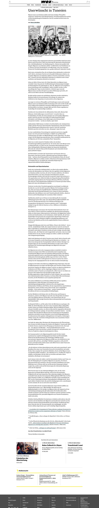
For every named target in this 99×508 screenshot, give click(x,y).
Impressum (68, 505)
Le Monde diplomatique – (49, 7)
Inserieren (39, 502)
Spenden (54, 505)
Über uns (54, 500)
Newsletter (10, 505)
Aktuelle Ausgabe (12, 500)
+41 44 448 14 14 (84, 507)
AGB (67, 502)
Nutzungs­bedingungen (71, 497)
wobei (49, 5)
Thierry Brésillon (35, 22)
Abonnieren (39, 497)
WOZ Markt (39, 505)
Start (9, 497)
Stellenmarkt (23, 471)
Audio (66, 5)
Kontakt (53, 497)
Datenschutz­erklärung (71, 500)
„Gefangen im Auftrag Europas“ (47, 428)
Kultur (32, 5)
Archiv (70, 5)
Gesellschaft (38, 5)
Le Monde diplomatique (58, 5)
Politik (28, 5)
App (9, 502)
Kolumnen (44, 5)
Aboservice (39, 500)
